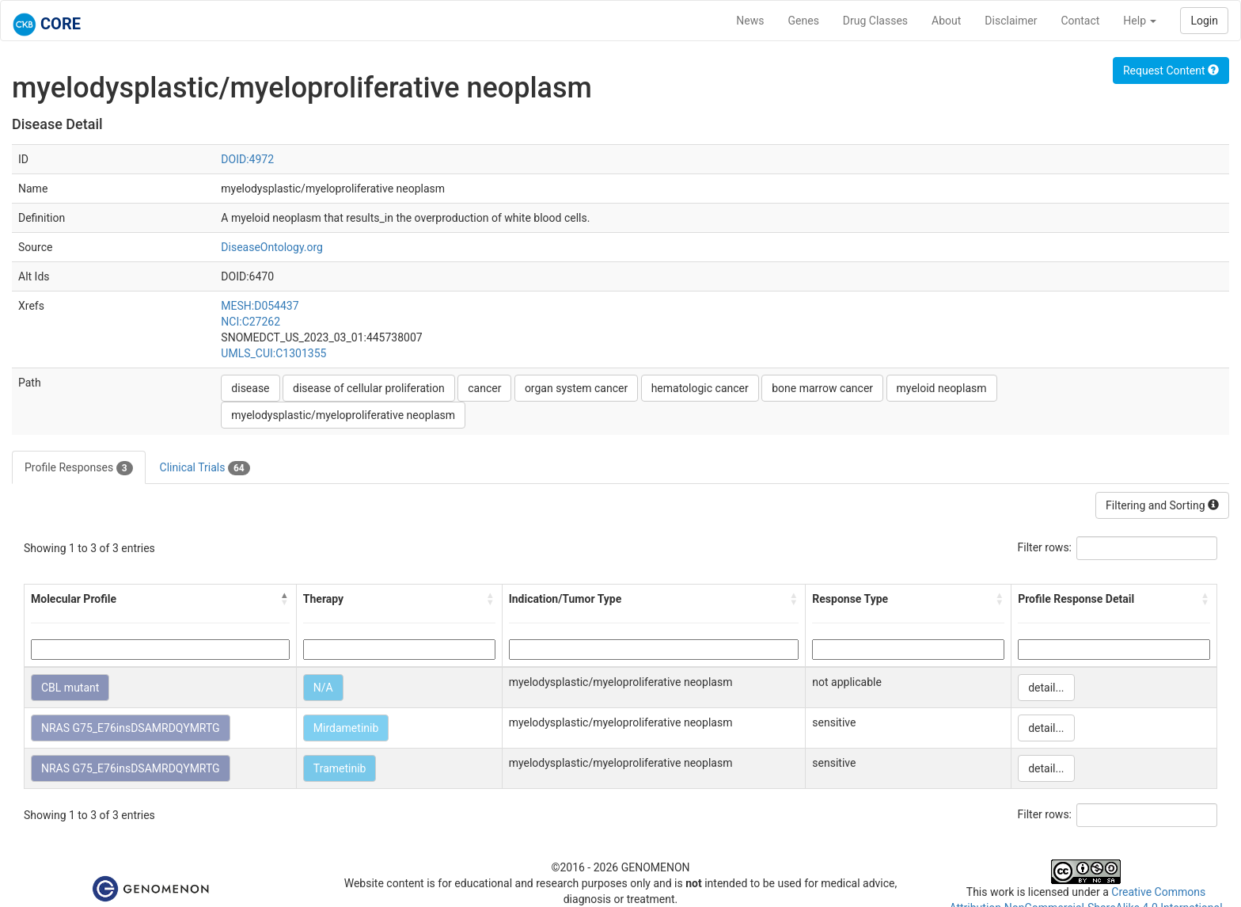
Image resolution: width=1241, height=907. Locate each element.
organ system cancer (576, 388)
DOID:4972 (247, 159)
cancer (484, 388)
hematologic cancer (700, 388)
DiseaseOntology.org (272, 247)
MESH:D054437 (259, 305)
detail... (1046, 687)
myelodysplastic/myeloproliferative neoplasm (343, 415)
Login (1204, 20)
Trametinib (339, 768)
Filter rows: (1045, 547)
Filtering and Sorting (1162, 505)
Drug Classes (875, 20)
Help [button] (1139, 20)
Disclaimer (1011, 20)
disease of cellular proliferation (369, 388)
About (946, 20)
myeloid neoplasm (942, 388)
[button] (285, 599)
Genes (803, 20)
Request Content (1171, 70)
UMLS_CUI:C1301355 (273, 353)
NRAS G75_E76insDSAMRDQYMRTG (130, 728)
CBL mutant (70, 687)
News (750, 20)
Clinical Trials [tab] (205, 468)
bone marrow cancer (822, 388)
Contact (1080, 20)
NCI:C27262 (250, 321)
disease (250, 388)
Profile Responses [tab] (79, 468)
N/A (323, 687)
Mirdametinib (345, 728)
